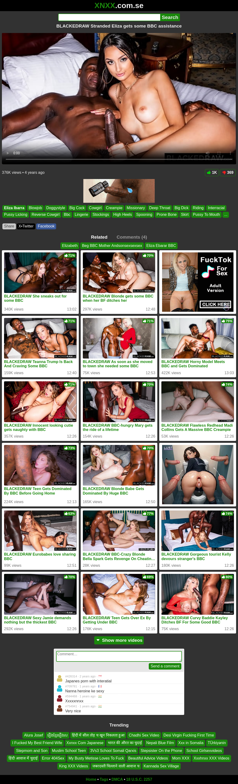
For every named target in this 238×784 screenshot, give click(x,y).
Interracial (216, 208)
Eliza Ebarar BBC (161, 246)
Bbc (67, 215)
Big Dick (181, 208)
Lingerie (81, 215)
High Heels (122, 215)
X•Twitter (26, 226)
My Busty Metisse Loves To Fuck (96, 758)
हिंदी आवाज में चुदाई (23, 758)
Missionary (136, 208)
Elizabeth (70, 246)
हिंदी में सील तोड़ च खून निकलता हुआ (98, 735)
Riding (198, 208)
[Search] (109, 17)
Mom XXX (180, 758)
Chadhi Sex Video (144, 735)
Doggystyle (55, 208)
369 (227, 172)
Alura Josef (33, 735)
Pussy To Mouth (206, 215)
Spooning (144, 215)
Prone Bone (167, 215)
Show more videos (119, 640)
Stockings (101, 215)
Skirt (185, 215)
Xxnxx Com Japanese (85, 743)
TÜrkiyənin (217, 743)
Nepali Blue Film (160, 743)
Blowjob (35, 208)
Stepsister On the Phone (161, 751)
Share (9, 226)
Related (99, 237)
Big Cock (77, 208)
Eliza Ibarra (14, 208)
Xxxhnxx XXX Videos (211, 758)
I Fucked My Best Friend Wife (37, 743)
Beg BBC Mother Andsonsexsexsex (112, 246)
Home (91, 779)
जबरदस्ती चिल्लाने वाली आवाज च (115, 766)
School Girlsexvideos (204, 751)
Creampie (114, 208)
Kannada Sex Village (161, 766)
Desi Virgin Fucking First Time (189, 735)
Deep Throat (159, 208)
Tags (104, 779)
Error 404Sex (53, 758)
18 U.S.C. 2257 (139, 779)
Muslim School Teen (69, 751)
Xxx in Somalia (190, 743)
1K (212, 172)
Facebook (46, 226)
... (225, 215)
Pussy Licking (15, 215)
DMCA (117, 779)
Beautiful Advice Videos (148, 758)
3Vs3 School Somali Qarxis (113, 751)
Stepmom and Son (32, 751)
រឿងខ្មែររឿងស (57, 735)
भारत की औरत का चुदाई (125, 743)
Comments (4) (132, 237)
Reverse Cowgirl (46, 215)
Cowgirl (95, 208)
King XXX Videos (73, 766)
